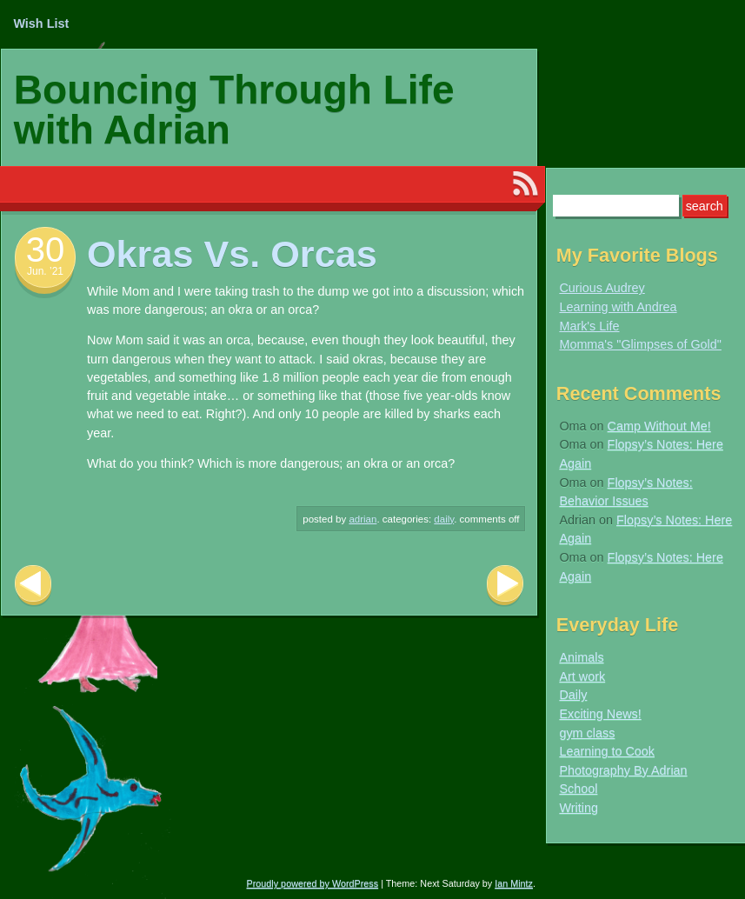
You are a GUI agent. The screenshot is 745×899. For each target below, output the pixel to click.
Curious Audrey (601, 288)
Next (505, 585)
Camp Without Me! (659, 426)
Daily (444, 519)
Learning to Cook (607, 751)
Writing (578, 808)
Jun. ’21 (45, 271)
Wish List (41, 23)
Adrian (362, 519)
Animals (581, 657)
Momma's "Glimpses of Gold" (640, 344)
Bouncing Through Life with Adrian (234, 109)
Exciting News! (600, 714)
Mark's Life (589, 326)
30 (45, 249)
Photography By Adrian (623, 770)
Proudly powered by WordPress (313, 883)
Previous (33, 585)
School (578, 789)
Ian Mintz (514, 883)
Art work (582, 676)
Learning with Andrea (617, 307)
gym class (587, 733)
